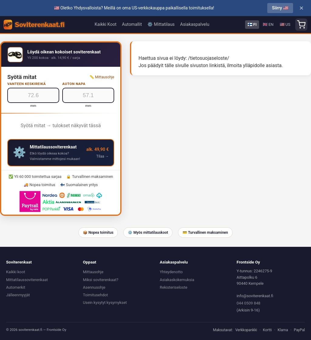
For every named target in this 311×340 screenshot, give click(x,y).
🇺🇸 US (285, 24)
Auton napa (73, 84)
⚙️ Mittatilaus (161, 24)
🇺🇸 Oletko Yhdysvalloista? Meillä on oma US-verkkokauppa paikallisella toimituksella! (134, 7)
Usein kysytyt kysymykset (105, 302)
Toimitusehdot (95, 295)
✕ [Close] (301, 8)
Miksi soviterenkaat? (100, 279)
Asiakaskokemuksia (177, 279)
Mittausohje (93, 272)
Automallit (132, 24)
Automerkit (15, 287)
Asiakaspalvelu (194, 24)
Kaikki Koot (106, 24)
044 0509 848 (248, 303)
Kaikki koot (15, 272)
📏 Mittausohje (102, 77)
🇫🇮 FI (252, 24)
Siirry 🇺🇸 (280, 7)
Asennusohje (94, 287)
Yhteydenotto (171, 272)
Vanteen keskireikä (26, 84)
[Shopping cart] (301, 25)
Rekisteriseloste (173, 287)
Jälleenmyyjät (18, 295)
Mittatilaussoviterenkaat (27, 279)
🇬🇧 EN (268, 24)
